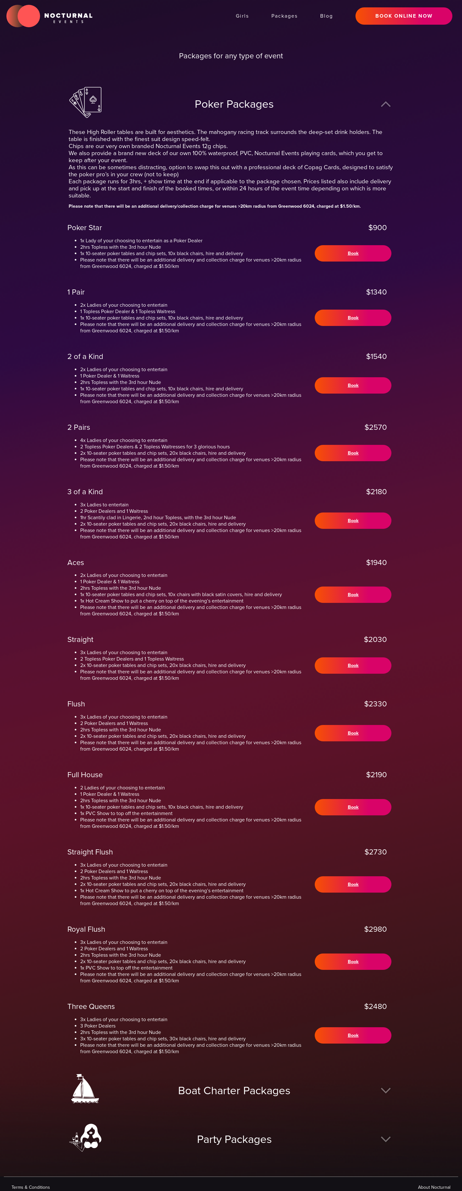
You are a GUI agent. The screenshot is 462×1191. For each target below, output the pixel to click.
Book (352, 253)
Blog (326, 16)
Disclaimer (441, 1184)
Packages (284, 16)
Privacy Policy (407, 1184)
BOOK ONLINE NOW (404, 16)
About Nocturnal (318, 1184)
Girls (242, 16)
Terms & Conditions (364, 1184)
